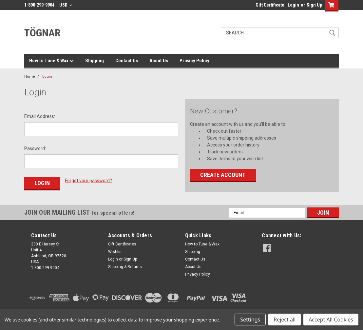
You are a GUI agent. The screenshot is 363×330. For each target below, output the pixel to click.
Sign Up (314, 5)
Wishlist (115, 250)
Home (29, 76)
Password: (35, 148)
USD (65, 5)
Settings (250, 319)
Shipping (94, 61)
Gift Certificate (270, 5)
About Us (158, 61)
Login (293, 5)
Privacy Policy (194, 61)
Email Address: (39, 116)
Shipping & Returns (125, 265)
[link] (296, 296)
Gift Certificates (122, 242)
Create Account (222, 174)
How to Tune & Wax (51, 61)
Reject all (285, 319)
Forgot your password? (88, 180)
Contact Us (126, 61)
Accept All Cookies (331, 319)
